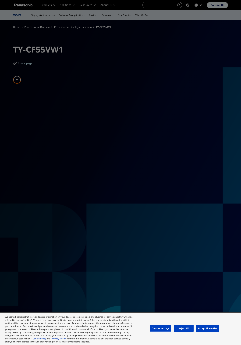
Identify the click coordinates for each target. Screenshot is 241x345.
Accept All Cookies (207, 328)
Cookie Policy (39, 338)
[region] (120, 328)
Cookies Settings (160, 328)
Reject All (184, 328)
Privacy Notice (59, 338)
